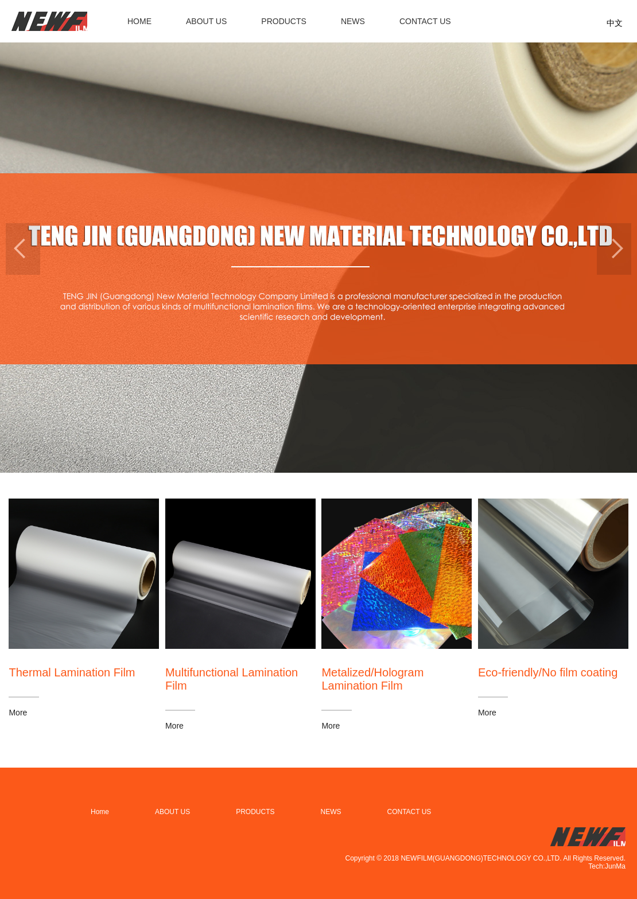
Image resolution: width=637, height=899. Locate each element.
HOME (139, 21)
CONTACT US (425, 21)
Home (100, 812)
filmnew (49, 21)
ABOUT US (206, 21)
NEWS (353, 21)
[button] (23, 249)
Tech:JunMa (607, 866)
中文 (615, 23)
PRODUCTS (283, 21)
